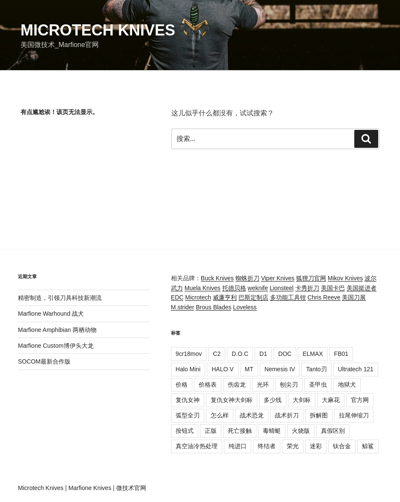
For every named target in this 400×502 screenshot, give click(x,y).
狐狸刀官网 (311, 278)
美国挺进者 (361, 288)
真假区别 (333, 430)
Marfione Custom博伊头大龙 (56, 345)
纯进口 (238, 446)
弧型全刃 (188, 415)
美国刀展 (354, 297)
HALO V (222, 369)
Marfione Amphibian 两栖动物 (57, 329)
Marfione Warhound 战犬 (51, 313)
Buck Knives (217, 278)
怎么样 (220, 415)
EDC (177, 297)
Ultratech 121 (356, 369)
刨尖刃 (289, 384)
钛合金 (342, 446)
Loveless (244, 307)
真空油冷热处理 (197, 446)
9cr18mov (189, 353)
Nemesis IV (280, 369)
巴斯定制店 (253, 297)
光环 (263, 384)
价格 (182, 384)
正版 (211, 430)
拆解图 (319, 415)
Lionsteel (282, 288)
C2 (217, 353)
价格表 (208, 384)
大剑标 (302, 399)
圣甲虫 (318, 384)
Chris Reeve (324, 297)
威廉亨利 (225, 297)
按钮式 (185, 430)
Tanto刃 (316, 369)
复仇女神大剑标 (232, 399)
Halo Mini (188, 369)
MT (249, 369)
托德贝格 (234, 288)
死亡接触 (240, 430)
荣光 (293, 446)
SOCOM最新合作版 (44, 361)
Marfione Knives (89, 487)
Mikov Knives (345, 278)
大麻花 (331, 399)
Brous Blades (213, 307)
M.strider (182, 307)
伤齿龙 (237, 384)
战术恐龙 (252, 415)
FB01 (341, 353)
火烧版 (301, 430)
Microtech (198, 297)
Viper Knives (277, 278)
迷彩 (316, 446)
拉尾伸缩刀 (354, 415)
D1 (263, 353)
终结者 (267, 446)
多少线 (273, 399)
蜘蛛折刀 (247, 278)
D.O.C (240, 353)
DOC (284, 353)
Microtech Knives (98, 30)
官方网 (360, 399)
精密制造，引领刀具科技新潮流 (60, 297)
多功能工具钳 (288, 297)
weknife (258, 288)
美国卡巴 (333, 288)
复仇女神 (188, 399)
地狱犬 (347, 384)
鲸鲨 (368, 446)
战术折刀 (287, 415)
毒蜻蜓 (272, 430)
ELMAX (313, 353)
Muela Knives (203, 288)
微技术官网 (131, 487)
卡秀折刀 (307, 288)
